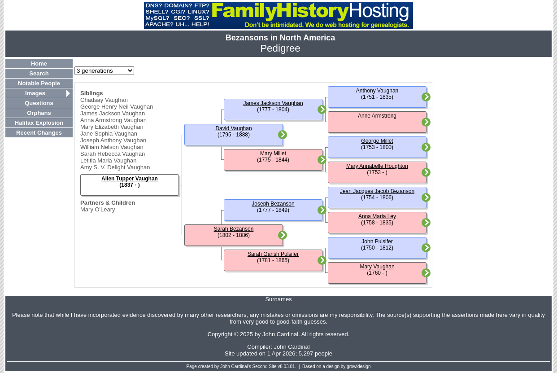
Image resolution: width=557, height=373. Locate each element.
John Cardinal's (235, 366)
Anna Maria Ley (377, 216)
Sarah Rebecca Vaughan (112, 153)
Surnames (278, 299)
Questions (39, 103)
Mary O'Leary (97, 209)
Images (35, 93)
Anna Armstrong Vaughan (113, 120)
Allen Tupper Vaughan (129, 179)
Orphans (39, 113)
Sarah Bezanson (234, 229)
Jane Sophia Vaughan (108, 133)
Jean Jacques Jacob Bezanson (377, 191)
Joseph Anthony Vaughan (113, 140)
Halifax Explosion (39, 122)
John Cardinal (292, 346)
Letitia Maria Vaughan (108, 160)
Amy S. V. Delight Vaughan (115, 167)
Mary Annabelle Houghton (377, 166)
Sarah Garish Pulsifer (273, 254)
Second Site (264, 366)
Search (38, 73)
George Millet (377, 141)
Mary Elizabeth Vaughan (112, 126)
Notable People (39, 83)
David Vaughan (233, 128)
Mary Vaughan (377, 266)
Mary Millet (273, 153)
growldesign (358, 366)
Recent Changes (39, 132)
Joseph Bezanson (273, 204)
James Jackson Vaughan (112, 113)
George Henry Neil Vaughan (116, 106)
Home (39, 63)
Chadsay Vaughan (104, 100)
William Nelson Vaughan (112, 147)
